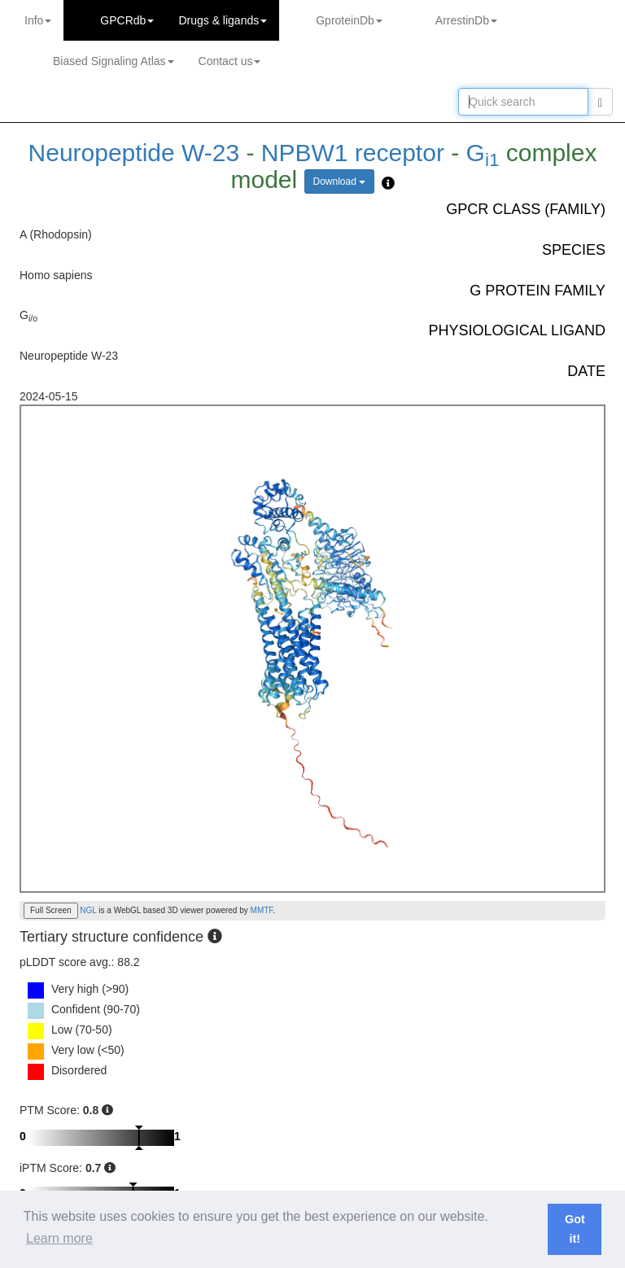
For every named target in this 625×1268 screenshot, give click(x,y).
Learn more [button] (59, 1238)
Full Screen (51, 910)
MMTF (262, 910)
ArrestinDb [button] (466, 20)
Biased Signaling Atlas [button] (113, 61)
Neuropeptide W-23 (137, 152)
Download (339, 181)
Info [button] (37, 20)
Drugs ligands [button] (222, 20)
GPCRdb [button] (127, 20)
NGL (88, 910)
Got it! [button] (575, 1229)
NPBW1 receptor (352, 152)
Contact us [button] (230, 61)
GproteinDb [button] (349, 20)
